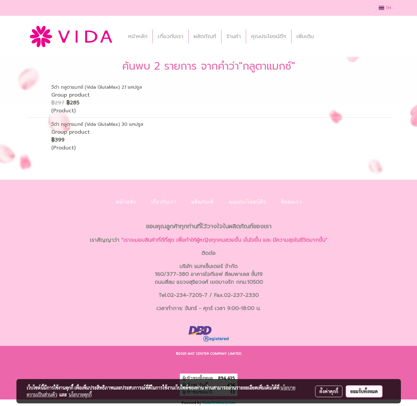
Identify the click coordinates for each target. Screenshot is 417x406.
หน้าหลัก (138, 36)
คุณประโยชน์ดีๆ (268, 36)
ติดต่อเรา (291, 202)
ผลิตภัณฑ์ (205, 36)
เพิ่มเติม (305, 36)
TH (385, 8)
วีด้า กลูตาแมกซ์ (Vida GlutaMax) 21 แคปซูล (96, 87)
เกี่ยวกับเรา (170, 36)
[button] (324, 36)
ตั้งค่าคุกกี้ (328, 391)
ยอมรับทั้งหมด (364, 391)
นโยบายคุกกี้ (80, 394)
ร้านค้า (233, 36)
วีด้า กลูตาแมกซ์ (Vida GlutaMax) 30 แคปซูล (97, 124)
